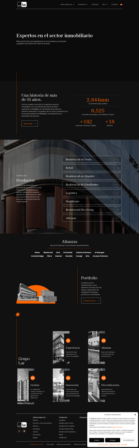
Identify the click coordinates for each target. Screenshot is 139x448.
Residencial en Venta (78, 159)
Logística (71, 193)
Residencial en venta (66, 423)
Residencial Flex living (80, 209)
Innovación (37, 435)
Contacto (114, 4)
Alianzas (36, 426)
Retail (69, 167)
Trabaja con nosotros (37, 444)
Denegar (112, 440)
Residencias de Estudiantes (82, 184)
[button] (135, 415)
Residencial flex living (66, 429)
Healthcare (72, 201)
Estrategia (36, 429)
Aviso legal (124, 444)
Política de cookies (80, 444)
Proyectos (95, 4)
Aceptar (96, 440)
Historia (35, 420)
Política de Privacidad (114, 444)
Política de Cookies (103, 444)
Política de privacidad (64, 444)
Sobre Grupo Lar (67, 4)
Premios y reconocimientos (42, 423)
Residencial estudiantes (67, 432)
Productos (83, 4)
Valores (35, 432)
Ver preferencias (128, 440)
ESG (105, 4)
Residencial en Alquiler (80, 176)
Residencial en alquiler (66, 426)
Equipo (35, 438)
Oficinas (71, 218)
